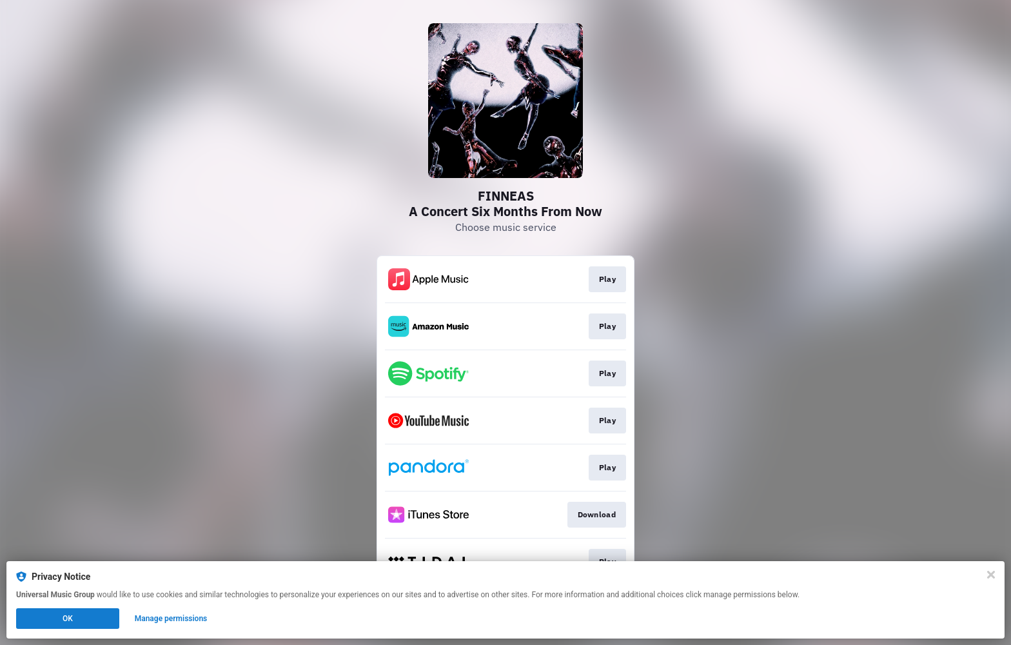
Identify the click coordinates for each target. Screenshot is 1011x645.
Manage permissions (171, 618)
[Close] (991, 574)
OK (68, 618)
